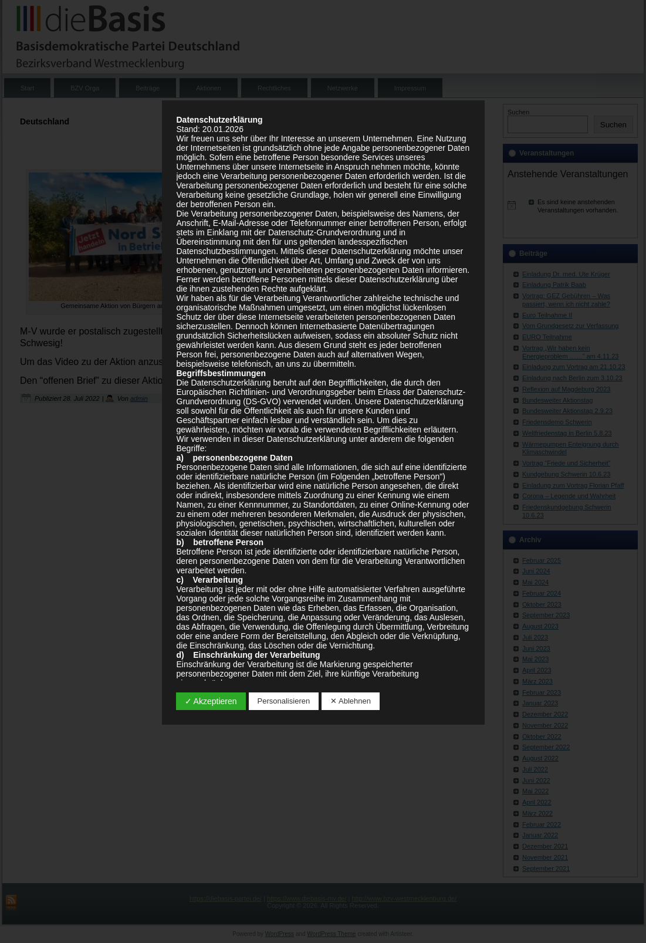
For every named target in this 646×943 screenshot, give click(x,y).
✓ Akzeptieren (211, 701)
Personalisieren (284, 701)
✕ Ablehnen (350, 701)
